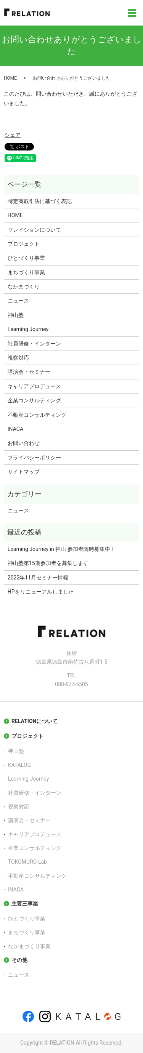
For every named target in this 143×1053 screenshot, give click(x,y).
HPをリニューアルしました (41, 592)
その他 (19, 960)
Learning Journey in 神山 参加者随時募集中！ (62, 549)
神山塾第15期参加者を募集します (48, 563)
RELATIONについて (34, 721)
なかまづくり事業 (29, 946)
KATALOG (19, 765)
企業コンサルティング (34, 400)
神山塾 (16, 315)
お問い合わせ (24, 443)
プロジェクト (24, 244)
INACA (15, 429)
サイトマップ (24, 472)
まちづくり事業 (26, 272)
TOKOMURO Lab (27, 862)
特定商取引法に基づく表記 (40, 201)
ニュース (18, 301)
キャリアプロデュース (34, 386)
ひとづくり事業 (26, 258)
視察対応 (18, 358)
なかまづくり (24, 286)
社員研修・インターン (34, 344)
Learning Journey (28, 329)
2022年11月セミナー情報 (38, 578)
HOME (10, 78)
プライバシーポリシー (34, 457)
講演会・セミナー (29, 372)
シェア (13, 135)
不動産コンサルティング (37, 415)
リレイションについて (34, 230)
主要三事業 (24, 904)
